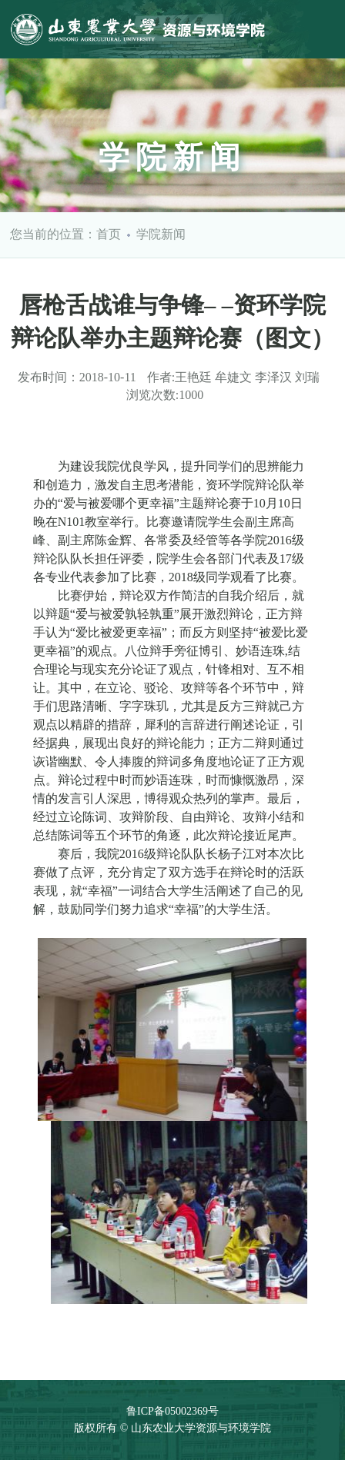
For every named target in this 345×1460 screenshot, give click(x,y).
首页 (108, 234)
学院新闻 (161, 234)
